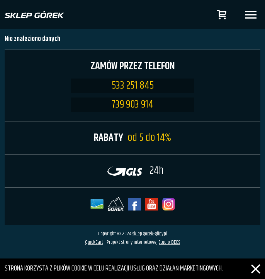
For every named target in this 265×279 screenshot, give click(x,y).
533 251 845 (133, 86)
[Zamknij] (255, 263)
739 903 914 (132, 105)
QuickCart (94, 242)
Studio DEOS (169, 242)
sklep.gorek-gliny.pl (149, 234)
